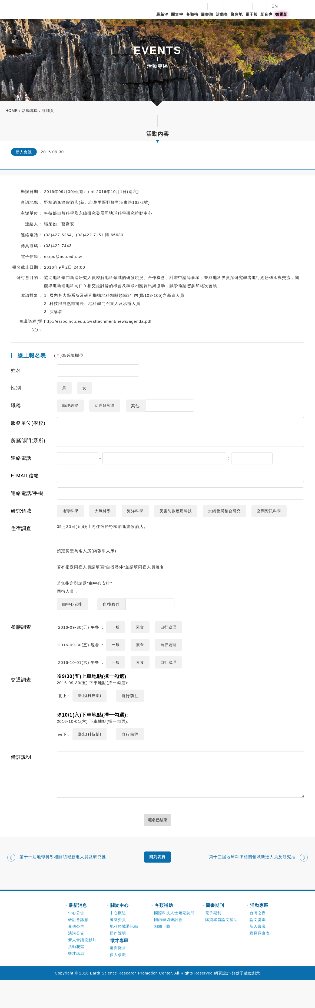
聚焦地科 (237, 18)
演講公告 (76, 961)
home (11, 110)
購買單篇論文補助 (221, 948)
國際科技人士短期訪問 (174, 941)
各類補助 (192, 18)
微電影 (281, 14)
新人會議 (258, 954)
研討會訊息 (78, 948)
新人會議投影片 (82, 968)
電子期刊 (213, 941)
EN (274, 6)
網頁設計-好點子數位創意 (237, 1001)
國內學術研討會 (168, 948)
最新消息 (162, 18)
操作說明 (118, 961)
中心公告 (76, 941)
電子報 (252, 14)
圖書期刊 (207, 18)
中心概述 (118, 941)
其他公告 (76, 954)
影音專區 (266, 18)
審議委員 (118, 948)
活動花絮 (76, 975)
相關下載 (162, 954)
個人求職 (118, 983)
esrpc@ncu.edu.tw (63, 256)
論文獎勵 (258, 948)
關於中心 (177, 18)
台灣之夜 (258, 941)
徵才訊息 (76, 981)
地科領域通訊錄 (124, 954)
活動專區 (222, 18)
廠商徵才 (118, 976)
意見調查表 (260, 961)
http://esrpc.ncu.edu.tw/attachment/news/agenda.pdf (98, 321)
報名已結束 (157, 845)
